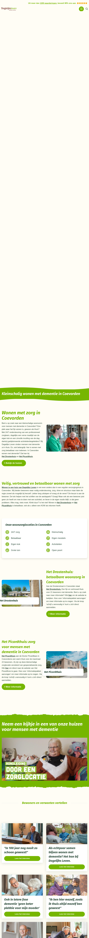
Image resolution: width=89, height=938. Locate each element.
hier (70, 595)
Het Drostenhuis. (53, 589)
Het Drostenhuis (9, 456)
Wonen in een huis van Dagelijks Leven (19, 487)
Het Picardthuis (26, 456)
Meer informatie (57, 613)
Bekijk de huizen (13, 462)
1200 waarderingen (48, 3)
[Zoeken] (87, 9)
